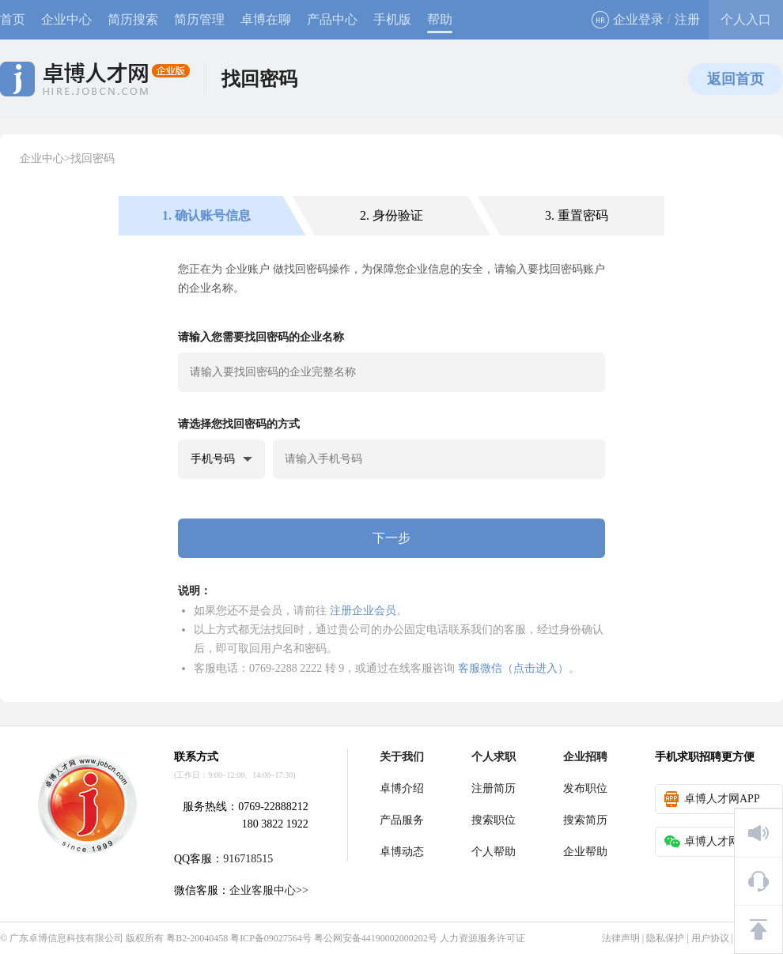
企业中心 (66, 19)
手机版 (392, 19)
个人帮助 (493, 852)
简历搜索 (133, 19)
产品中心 (332, 19)
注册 (687, 19)
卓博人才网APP (712, 799)
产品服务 (402, 820)
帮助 (439, 19)
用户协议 (710, 938)
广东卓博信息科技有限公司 (66, 938)
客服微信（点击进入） (513, 668)
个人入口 (746, 19)
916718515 (248, 859)
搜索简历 (585, 820)
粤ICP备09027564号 (271, 938)
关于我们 (402, 757)
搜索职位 (493, 820)
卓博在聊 (265, 19)
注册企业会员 (363, 610)
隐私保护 (665, 938)
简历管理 (199, 19)
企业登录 (628, 19)
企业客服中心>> (268, 890)
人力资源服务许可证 (482, 938)
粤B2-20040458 (197, 938)
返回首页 (735, 79)
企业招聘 (585, 757)
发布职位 (585, 788)
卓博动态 (402, 852)
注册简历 (493, 788)
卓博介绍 (402, 788)
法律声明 (621, 938)
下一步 (391, 538)
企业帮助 (585, 852)
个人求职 (493, 757)
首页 (12, 19)
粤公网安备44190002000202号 (375, 938)
